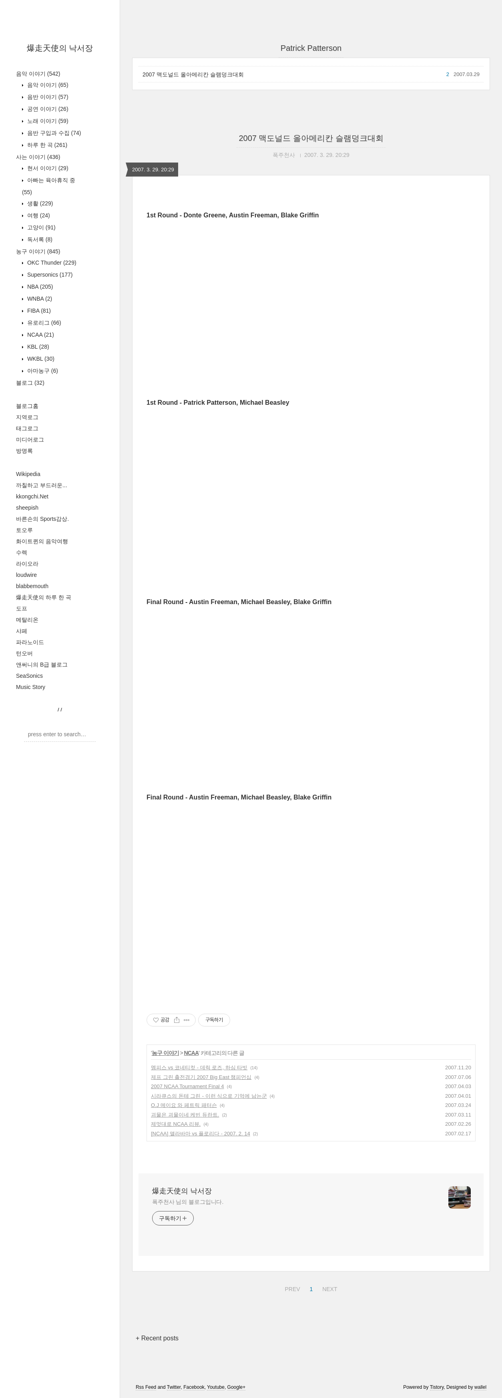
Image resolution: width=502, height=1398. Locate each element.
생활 (39, 203)
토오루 (24, 530)
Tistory (437, 1387)
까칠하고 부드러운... (41, 485)
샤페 (21, 631)
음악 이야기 (38, 73)
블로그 (30, 383)
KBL (37, 346)
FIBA (38, 310)
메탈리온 (27, 620)
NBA (39, 286)
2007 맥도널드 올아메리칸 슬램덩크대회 (193, 74)
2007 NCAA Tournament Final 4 (187, 1086)
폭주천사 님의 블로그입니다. (187, 1202)
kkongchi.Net (32, 496)
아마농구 (42, 371)
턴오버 (24, 653)
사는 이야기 (38, 157)
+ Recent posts (157, 1338)
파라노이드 (30, 642)
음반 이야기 (47, 97)
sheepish (27, 507)
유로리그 (43, 322)
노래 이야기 (47, 121)
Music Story (30, 687)
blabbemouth (32, 586)
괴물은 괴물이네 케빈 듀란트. (185, 1115)
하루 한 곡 (46, 145)
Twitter (174, 1387)
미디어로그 (30, 439)
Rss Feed (146, 1387)
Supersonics (49, 274)
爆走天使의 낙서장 (60, 48)
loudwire (26, 575)
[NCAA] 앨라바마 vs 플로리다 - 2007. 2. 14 (200, 1134)
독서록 (39, 239)
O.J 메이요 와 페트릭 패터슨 (184, 1105)
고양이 (41, 227)
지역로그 (27, 417)
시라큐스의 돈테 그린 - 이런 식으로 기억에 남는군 (209, 1096)
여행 (38, 215)
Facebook (194, 1387)
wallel (480, 1387)
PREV (291, 1288)
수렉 (21, 552)
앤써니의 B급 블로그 (42, 664)
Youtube (216, 1387)
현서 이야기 (47, 168)
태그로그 (27, 428)
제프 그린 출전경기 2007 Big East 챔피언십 (201, 1077)
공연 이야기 (47, 109)
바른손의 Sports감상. (42, 519)
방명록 (24, 451)
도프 (21, 608)
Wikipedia (28, 474)
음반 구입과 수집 (53, 133)
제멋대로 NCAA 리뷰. (176, 1124)
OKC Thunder (51, 262)
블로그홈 (27, 406)
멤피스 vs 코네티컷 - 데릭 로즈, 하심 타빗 (199, 1068)
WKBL (40, 359)
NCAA (40, 334)
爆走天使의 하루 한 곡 (43, 597)
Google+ (236, 1387)
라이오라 (27, 563)
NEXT (328, 1288)
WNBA (39, 298)
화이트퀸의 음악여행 (42, 541)
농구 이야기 (38, 251)
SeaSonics (29, 676)
